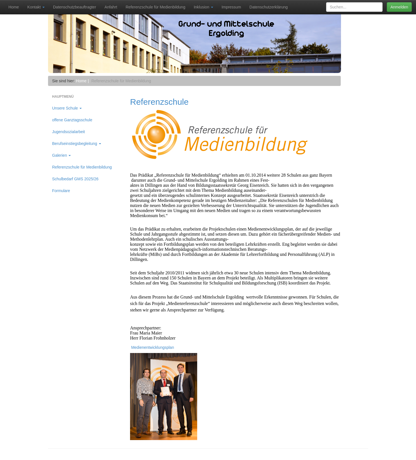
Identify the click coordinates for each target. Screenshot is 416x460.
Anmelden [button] (399, 7)
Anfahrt (110, 7)
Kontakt (35, 7)
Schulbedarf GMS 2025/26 (75, 179)
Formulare (61, 190)
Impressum (231, 7)
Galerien (61, 155)
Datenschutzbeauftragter (74, 7)
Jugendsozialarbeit (68, 131)
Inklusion (203, 7)
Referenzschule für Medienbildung (155, 7)
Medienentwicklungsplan (152, 347)
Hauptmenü (63, 97)
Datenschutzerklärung (268, 7)
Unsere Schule (67, 108)
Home (13, 7)
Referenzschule (159, 101)
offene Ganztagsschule (72, 120)
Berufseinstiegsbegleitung (76, 143)
